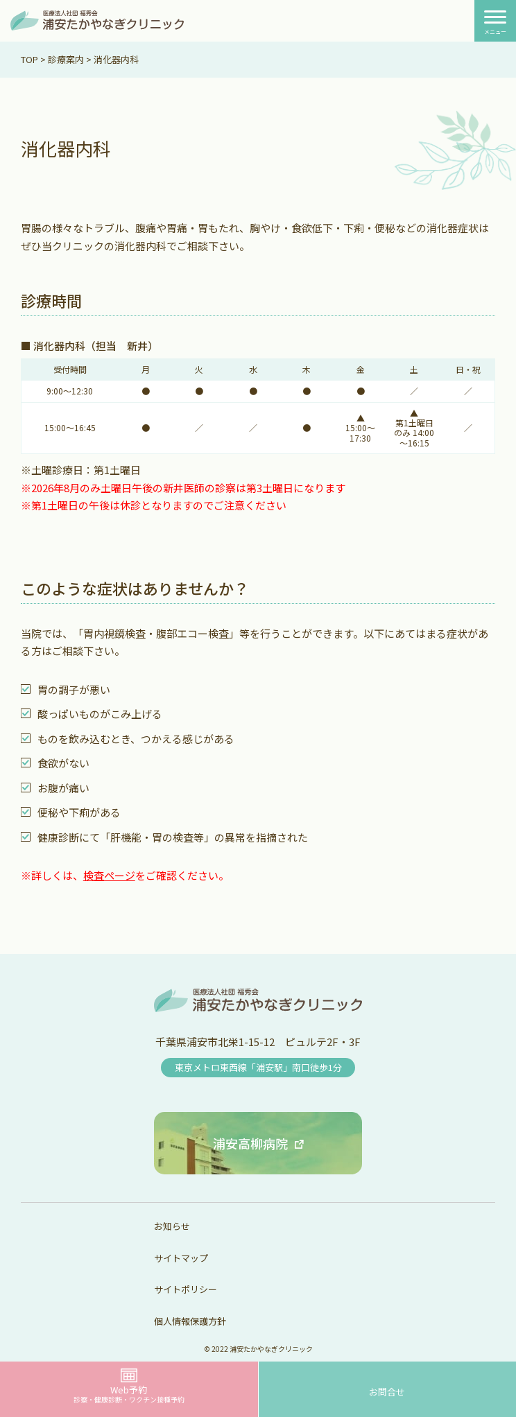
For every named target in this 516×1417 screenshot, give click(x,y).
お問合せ (387, 1391)
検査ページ (109, 875)
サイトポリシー (185, 1289)
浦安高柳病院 (250, 1143)
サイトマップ (181, 1257)
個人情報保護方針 (190, 1321)
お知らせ (172, 1226)
